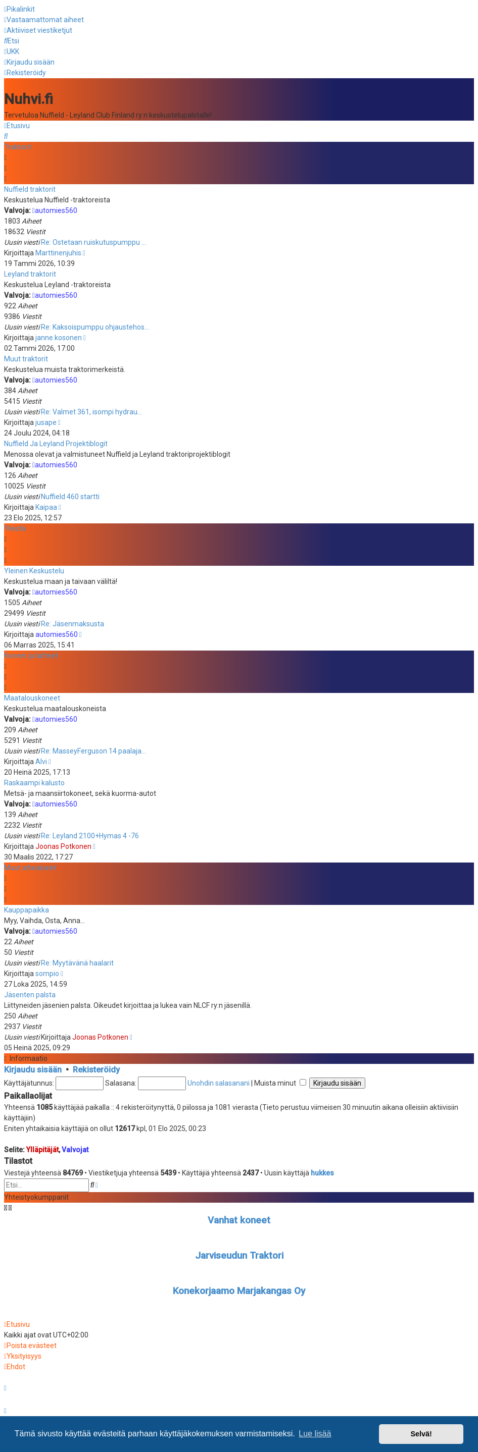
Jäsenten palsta (30, 993)
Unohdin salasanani (218, 1082)
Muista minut (280, 1082)
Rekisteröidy (96, 1068)
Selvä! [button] (421, 1434)
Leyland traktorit (30, 272)
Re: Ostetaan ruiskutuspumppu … (93, 241)
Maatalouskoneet (32, 696)
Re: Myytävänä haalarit (77, 961)
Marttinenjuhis (58, 251)
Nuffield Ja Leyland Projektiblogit (56, 442)
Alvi (41, 760)
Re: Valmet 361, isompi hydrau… (91, 410)
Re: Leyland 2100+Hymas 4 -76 (90, 834)
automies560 (54, 209)
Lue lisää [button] (315, 1433)
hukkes (322, 1171)
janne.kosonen (58, 336)
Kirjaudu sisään (33, 1068)
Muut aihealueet (30, 866)
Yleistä (15, 527)
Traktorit (17, 145)
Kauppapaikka (26, 908)
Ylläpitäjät (42, 1149)
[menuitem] (44, 20)
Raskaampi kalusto (34, 781)
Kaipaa (46, 506)
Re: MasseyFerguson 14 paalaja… (93, 749)
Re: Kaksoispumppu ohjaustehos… (95, 325)
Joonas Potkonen (63, 845)
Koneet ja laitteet (31, 654)
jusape (46, 421)
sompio (47, 972)
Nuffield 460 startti (70, 495)
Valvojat (75, 1149)
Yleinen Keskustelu (34, 569)
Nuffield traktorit (30, 188)
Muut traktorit (26, 357)
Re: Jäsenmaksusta (72, 622)
